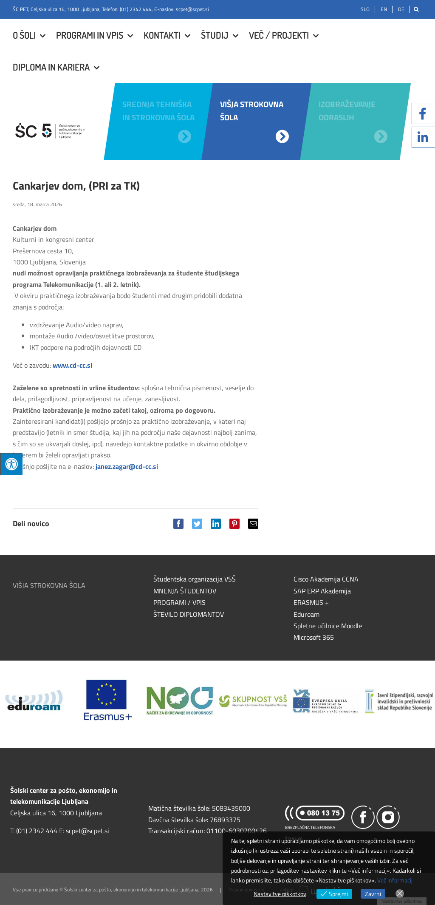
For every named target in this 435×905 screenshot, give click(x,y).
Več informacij (394, 880)
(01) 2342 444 (136, 9)
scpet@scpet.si (192, 9)
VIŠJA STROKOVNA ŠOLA (49, 585)
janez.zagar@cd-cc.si (127, 466)
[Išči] (416, 9)
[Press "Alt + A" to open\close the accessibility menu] (11, 464)
